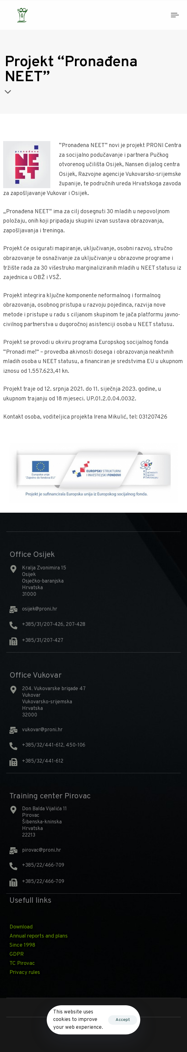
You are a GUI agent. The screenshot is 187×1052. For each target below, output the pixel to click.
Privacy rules (24, 972)
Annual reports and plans (38, 936)
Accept (123, 1020)
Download (21, 927)
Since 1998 (22, 945)
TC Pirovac (22, 963)
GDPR (16, 954)
